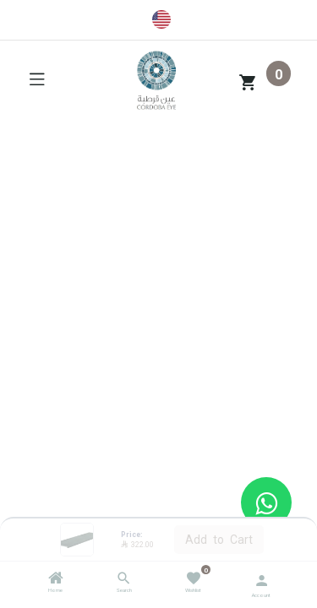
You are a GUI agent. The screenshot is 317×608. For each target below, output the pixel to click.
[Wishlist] (193, 577)
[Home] (55, 580)
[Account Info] (262, 579)
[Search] (124, 580)
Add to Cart (219, 539)
